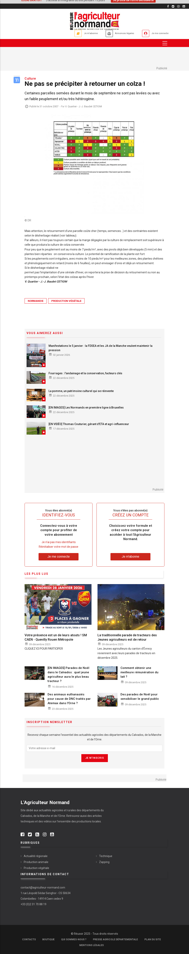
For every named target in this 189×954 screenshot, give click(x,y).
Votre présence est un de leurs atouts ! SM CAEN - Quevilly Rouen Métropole (56, 637)
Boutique (48, 939)
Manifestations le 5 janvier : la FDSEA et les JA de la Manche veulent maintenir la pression (100, 348)
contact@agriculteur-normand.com (43, 887)
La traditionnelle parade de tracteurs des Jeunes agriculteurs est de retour (127, 637)
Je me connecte (157, 33)
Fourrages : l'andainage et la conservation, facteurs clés (85, 373)
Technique (105, 856)
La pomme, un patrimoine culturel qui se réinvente (81, 391)
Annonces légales (115, 33)
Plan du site (152, 939)
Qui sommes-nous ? (73, 939)
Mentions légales (91, 945)
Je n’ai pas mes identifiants (59, 542)
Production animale (36, 862)
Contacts (29, 939)
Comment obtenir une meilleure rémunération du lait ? (139, 672)
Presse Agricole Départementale (115, 939)
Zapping (104, 862)
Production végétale (66, 301)
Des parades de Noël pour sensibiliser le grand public (139, 697)
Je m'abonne (76, 33)
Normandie (35, 301)
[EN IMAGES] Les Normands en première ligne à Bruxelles (86, 407)
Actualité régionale (36, 856)
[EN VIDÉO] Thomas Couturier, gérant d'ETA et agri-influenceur (89, 424)
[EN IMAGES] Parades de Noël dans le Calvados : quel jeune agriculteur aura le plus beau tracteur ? (68, 674)
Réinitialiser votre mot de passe (58, 546)
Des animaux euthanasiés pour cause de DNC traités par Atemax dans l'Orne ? (69, 699)
